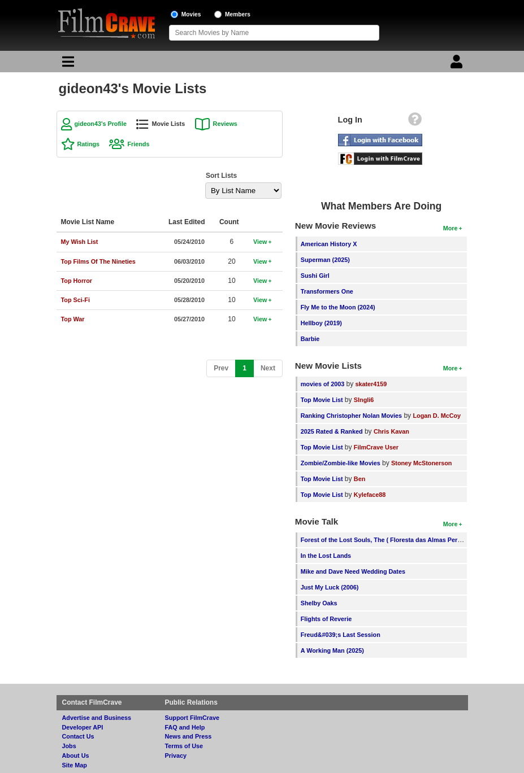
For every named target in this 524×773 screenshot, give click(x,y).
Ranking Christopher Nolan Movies (351, 415)
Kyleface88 (370, 494)
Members (237, 14)
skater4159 (371, 384)
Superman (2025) (325, 259)
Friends (138, 144)
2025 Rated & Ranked (332, 431)
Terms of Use (184, 746)
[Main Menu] (67, 64)
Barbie (310, 338)
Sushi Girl (315, 275)
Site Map (74, 765)
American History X (329, 244)
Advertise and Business (96, 717)
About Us (75, 755)
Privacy (176, 755)
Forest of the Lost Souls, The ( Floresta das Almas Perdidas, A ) (392, 539)
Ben (359, 478)
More (450, 228)
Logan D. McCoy (437, 415)
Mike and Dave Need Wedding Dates (353, 571)
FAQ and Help (185, 727)
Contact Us (78, 736)
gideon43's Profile (101, 123)
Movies (191, 14)
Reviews (225, 123)
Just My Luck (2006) (330, 587)
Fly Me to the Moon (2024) (338, 307)
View (260, 241)
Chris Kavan (391, 431)
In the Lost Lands (326, 555)
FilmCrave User (376, 447)
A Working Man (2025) (332, 650)
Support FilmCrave (192, 717)
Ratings (88, 144)
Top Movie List (322, 399)
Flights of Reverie (326, 618)
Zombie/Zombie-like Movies (340, 463)
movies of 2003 (322, 384)
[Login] (458, 64)
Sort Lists (221, 176)
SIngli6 (364, 399)
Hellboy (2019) (321, 323)
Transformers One (327, 291)
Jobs (69, 746)
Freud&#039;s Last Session (340, 634)
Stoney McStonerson (421, 463)
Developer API (82, 727)
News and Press (188, 736)
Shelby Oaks (319, 603)
